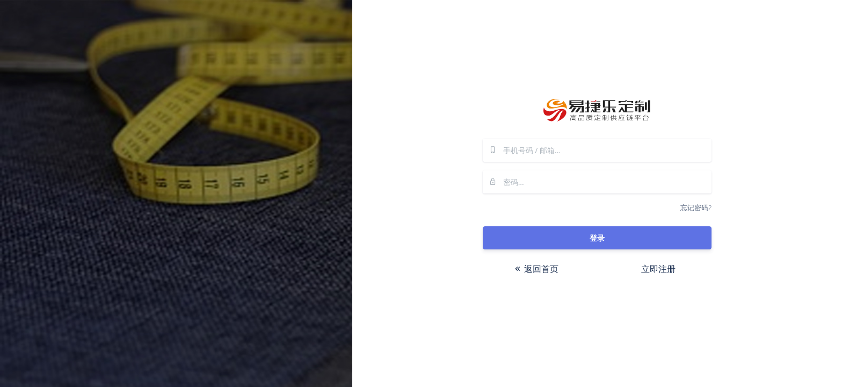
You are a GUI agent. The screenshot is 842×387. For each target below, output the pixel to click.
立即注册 (658, 269)
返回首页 (535, 269)
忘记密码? (695, 207)
